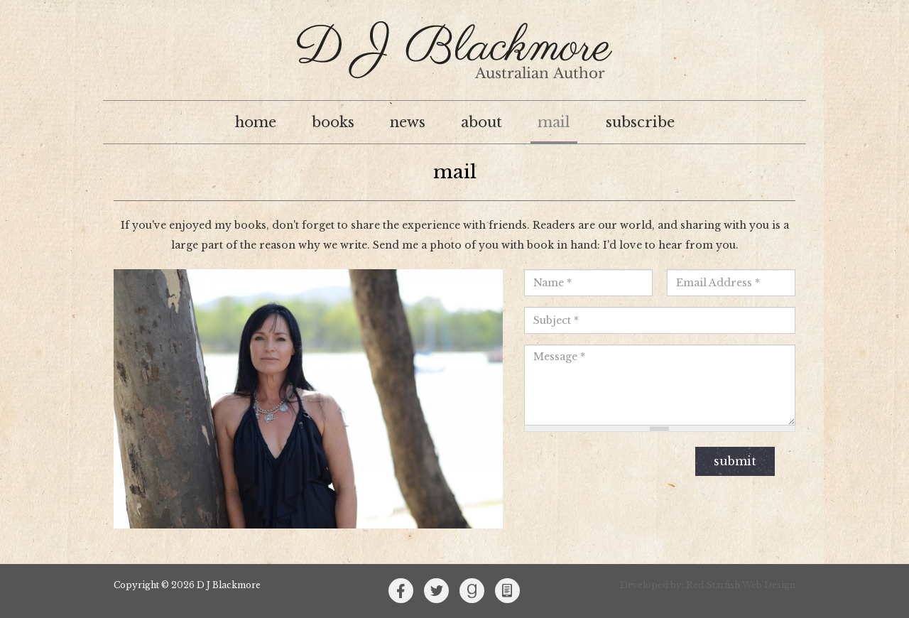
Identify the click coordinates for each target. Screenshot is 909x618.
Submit (735, 461)
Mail (554, 122)
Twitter (437, 591)
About (481, 122)
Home (255, 122)
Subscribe (640, 122)
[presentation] (599, 462)
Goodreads (472, 591)
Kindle (508, 591)
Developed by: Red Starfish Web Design (707, 585)
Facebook (401, 591)
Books (333, 122)
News (407, 122)
